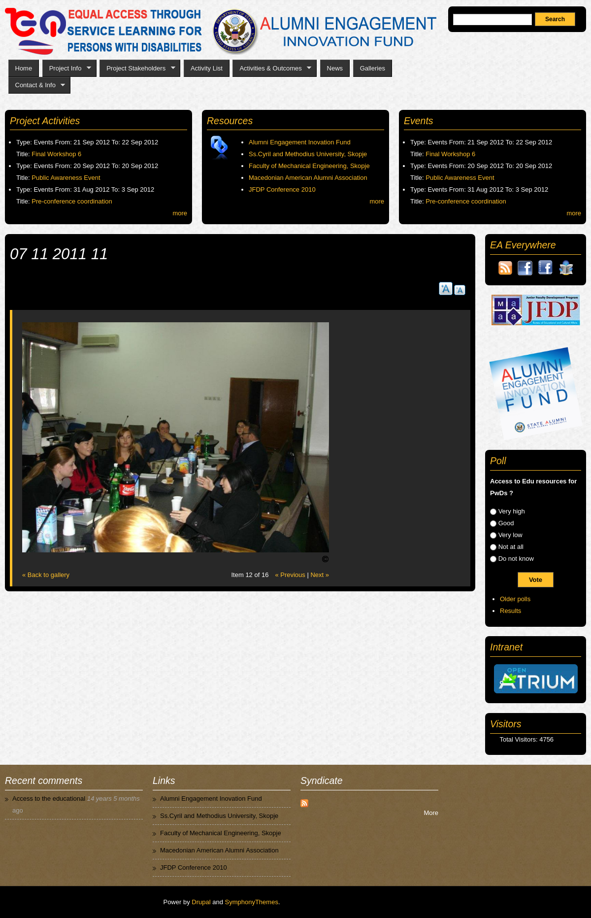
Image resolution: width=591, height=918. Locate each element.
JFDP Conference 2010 (282, 189)
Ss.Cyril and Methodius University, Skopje (308, 154)
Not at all (511, 546)
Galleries (372, 68)
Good (506, 523)
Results (510, 610)
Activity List (207, 68)
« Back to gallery (45, 574)
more (179, 213)
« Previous (290, 574)
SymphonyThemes (251, 902)
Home (24, 68)
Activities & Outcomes (271, 68)
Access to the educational (48, 798)
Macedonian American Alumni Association (308, 177)
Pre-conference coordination (72, 201)
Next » (319, 574)
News (335, 68)
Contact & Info (37, 85)
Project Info (66, 68)
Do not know (516, 558)
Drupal (201, 902)
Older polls (515, 599)
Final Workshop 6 (56, 154)
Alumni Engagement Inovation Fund (300, 142)
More (431, 812)
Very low (510, 535)
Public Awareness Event (66, 177)
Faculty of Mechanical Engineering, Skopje (309, 166)
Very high (511, 511)
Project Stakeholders (137, 68)
